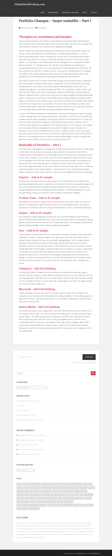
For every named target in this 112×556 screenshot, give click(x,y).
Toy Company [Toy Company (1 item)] (66, 505)
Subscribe (89, 357)
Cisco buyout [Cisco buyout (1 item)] (64, 484)
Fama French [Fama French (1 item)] (46, 488)
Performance (53, 13)
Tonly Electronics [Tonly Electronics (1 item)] (54, 505)
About (84, 13)
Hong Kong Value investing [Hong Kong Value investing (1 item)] (42, 491)
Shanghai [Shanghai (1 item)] (88, 498)
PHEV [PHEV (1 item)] (76, 495)
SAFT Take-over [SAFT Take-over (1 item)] (51, 498)
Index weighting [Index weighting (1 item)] (67, 491)
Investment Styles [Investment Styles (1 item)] (80, 491)
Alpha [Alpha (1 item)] (19, 484)
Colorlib (80, 553)
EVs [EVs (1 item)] (26, 488)
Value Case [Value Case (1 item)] (89, 505)
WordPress (95, 553)
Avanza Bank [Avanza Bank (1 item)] (35, 484)
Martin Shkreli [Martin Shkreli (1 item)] (48, 495)
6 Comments (41, 28)
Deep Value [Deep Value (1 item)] (88, 484)
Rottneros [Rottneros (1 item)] (40, 498)
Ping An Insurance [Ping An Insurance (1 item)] (86, 495)
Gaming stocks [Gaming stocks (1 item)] (73, 488)
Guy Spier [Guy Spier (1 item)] (83, 488)
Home (42, 13)
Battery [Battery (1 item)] (44, 484)
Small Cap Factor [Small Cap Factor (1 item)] (23, 502)
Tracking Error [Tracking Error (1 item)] (78, 505)
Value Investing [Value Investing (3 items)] (34, 509)
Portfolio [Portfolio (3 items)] (20, 498)
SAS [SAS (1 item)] (60, 498)
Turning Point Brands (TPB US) (28, 401)
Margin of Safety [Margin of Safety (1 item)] (36, 495)
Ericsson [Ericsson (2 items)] (20, 488)
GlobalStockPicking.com (30, 4)
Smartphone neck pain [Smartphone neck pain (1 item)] (65, 502)
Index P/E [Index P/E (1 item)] (57, 491)
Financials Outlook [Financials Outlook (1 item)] (59, 488)
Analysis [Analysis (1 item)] (26, 484)
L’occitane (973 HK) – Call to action (30, 420)
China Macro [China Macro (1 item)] (53, 484)
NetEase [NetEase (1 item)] (70, 495)
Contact (94, 13)
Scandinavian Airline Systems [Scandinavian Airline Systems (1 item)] (73, 498)
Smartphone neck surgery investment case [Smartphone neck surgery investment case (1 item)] (31, 505)
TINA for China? (22, 410)
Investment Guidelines (70, 13)
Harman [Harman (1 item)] (91, 488)
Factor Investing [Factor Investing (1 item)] (35, 488)
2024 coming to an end (25, 415)
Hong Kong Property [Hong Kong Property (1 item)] (24, 491)
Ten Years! (20, 406)
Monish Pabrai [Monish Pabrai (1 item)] (60, 495)
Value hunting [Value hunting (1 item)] (21, 509)
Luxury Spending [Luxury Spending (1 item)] (23, 495)
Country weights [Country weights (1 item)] (76, 484)
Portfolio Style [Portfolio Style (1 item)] (30, 498)
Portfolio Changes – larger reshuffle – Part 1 (55, 20)
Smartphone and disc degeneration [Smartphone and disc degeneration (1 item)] (43, 502)
